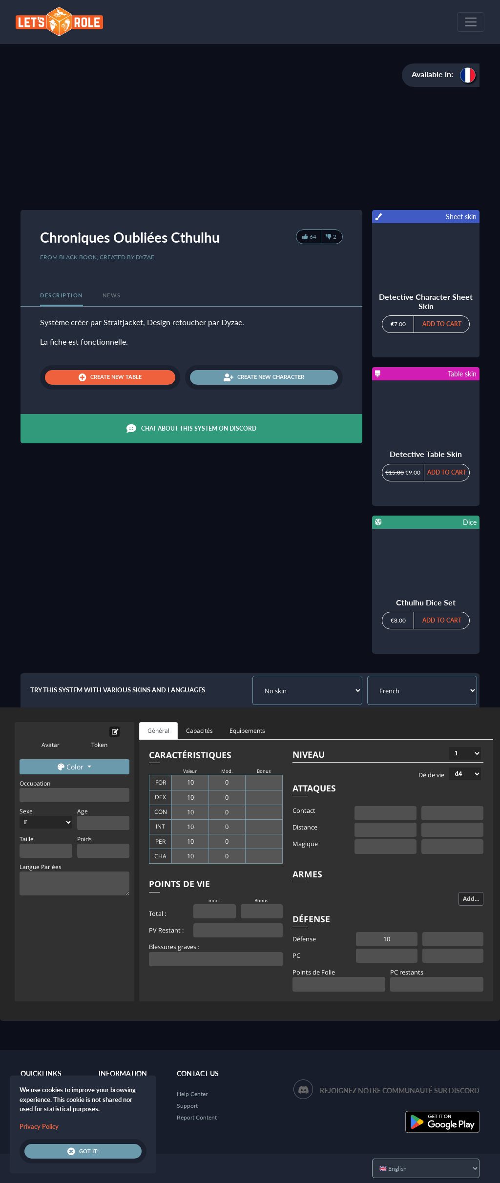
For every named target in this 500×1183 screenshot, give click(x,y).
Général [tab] (158, 730)
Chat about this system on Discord (191, 429)
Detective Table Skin (426, 453)
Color (71, 766)
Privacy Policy (39, 1126)
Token (99, 745)
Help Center (192, 1094)
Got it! (83, 1151)
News (112, 295)
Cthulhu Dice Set (426, 602)
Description (61, 295)
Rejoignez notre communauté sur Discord (399, 1090)
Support (187, 1105)
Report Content (197, 1117)
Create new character (264, 377)
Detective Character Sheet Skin (426, 301)
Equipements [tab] (247, 730)
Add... (471, 898)
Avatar (51, 745)
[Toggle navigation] (470, 22)
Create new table (110, 377)
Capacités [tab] (199, 730)
